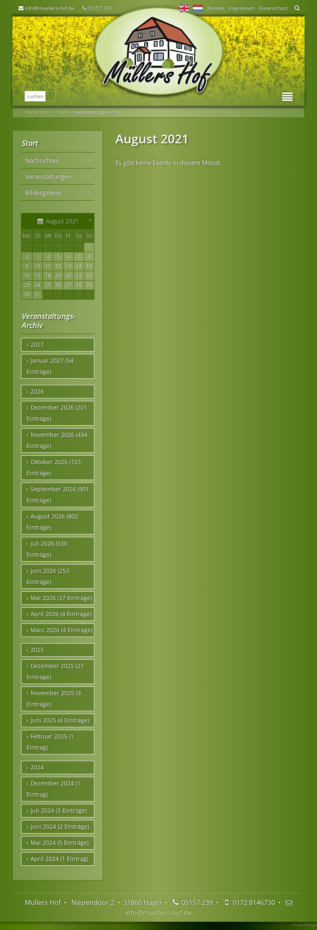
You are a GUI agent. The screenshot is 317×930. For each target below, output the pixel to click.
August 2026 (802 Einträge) (52, 522)
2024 (37, 767)
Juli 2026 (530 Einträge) (46, 549)
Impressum (242, 8)
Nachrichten (42, 160)
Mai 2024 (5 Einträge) (60, 842)
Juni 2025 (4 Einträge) (60, 720)
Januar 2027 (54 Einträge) (49, 366)
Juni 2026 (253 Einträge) (47, 576)
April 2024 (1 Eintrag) (59, 858)
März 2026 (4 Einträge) (61, 630)
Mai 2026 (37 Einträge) (61, 598)
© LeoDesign (304, 925)
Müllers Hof (37, 112)
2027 (37, 344)
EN (184, 8)
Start (62, 112)
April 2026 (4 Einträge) (61, 614)
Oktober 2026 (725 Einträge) (53, 467)
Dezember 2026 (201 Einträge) (56, 413)
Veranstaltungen (48, 176)
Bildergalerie (43, 192)
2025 (37, 650)
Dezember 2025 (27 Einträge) (55, 671)
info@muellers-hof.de (49, 8)
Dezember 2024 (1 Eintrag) (53, 789)
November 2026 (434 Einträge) (56, 440)
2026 (37, 391)
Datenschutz (273, 8)
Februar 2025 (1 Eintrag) (50, 742)
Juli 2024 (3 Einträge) (59, 810)
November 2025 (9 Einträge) (53, 698)
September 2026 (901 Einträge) (57, 494)
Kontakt (216, 8)
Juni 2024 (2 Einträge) (60, 826)
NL (198, 8)
